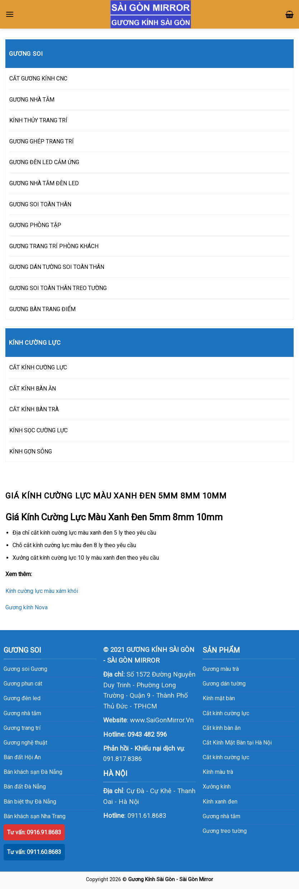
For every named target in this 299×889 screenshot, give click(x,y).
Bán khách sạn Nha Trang (35, 816)
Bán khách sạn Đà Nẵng (33, 771)
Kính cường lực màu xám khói (41, 591)
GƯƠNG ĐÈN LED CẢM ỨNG (44, 162)
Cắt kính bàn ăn (222, 728)
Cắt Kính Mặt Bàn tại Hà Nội (237, 742)
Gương (39, 668)
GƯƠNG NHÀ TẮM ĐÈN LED (44, 183)
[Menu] (9, 14)
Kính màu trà (218, 771)
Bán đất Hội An (22, 757)
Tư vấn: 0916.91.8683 (34, 832)
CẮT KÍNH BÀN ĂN (32, 388)
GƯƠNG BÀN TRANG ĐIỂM (42, 309)
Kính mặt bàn (219, 698)
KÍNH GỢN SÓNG (30, 451)
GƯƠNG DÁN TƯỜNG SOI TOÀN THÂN (56, 267)
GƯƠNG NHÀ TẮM (31, 99)
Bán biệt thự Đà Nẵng (30, 801)
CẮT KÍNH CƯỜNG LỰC (38, 367)
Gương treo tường (225, 830)
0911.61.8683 (146, 815)
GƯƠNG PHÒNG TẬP (35, 225)
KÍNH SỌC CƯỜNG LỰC (38, 430)
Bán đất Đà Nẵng (25, 786)
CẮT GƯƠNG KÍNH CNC (38, 78)
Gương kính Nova (26, 607)
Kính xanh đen (220, 801)
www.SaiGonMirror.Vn (162, 720)
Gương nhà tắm (221, 816)
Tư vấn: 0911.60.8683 (34, 852)
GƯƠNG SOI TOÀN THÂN (40, 204)
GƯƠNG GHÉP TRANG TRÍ (41, 141)
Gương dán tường (224, 683)
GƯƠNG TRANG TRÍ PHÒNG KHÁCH (53, 246)
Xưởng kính (217, 786)
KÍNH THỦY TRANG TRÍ (38, 120)
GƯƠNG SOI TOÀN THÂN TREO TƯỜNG (58, 288)
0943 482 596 (147, 734)
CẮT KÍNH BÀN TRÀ (34, 409)
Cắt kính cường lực (226, 713)
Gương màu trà (221, 668)
